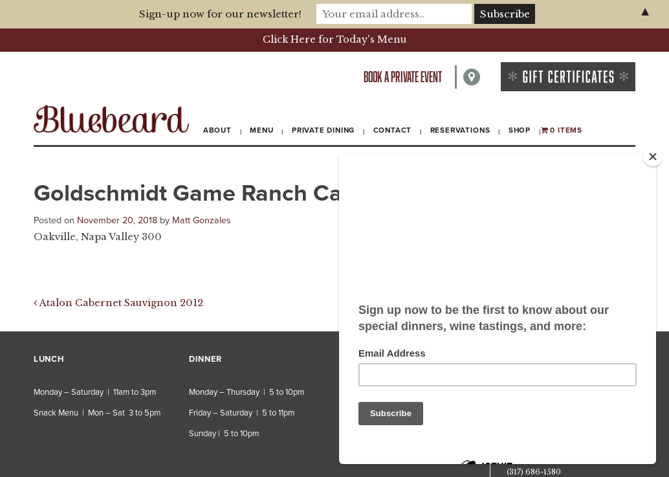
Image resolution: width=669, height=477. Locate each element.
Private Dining (323, 130)
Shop (520, 130)
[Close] (653, 156)
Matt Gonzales (201, 220)
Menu (261, 130)
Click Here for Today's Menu (334, 39)
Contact (392, 130)
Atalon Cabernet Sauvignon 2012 (118, 303)
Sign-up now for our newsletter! (220, 14)
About (217, 130)
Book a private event (403, 77)
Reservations (460, 130)
